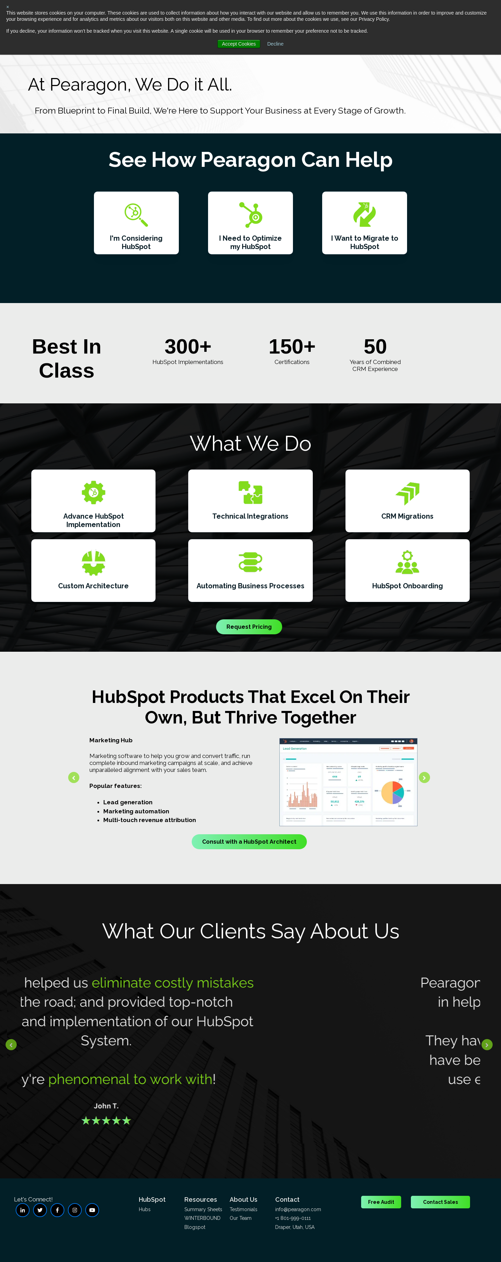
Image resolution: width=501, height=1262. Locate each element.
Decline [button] (275, 44)
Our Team (241, 1218)
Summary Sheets (203, 1209)
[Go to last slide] (73, 777)
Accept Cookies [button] (239, 44)
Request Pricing (249, 627)
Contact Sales (440, 1202)
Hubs (145, 1209)
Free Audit (381, 1202)
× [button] (7, 7)
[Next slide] (424, 777)
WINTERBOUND (202, 1218)
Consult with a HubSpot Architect (249, 841)
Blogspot (194, 1227)
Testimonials (243, 1209)
